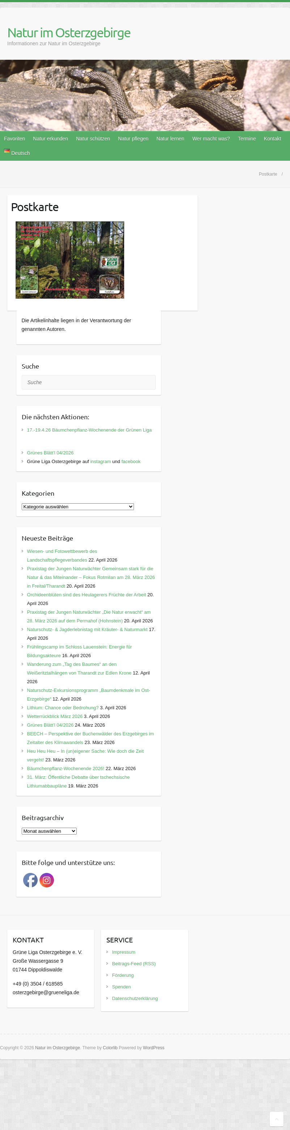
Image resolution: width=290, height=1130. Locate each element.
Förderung (123, 975)
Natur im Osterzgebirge (68, 32)
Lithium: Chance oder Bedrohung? (63, 707)
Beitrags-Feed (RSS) (134, 963)
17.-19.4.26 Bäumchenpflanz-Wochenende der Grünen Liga (89, 430)
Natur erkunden (50, 139)
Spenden (121, 987)
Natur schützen (93, 139)
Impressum (123, 952)
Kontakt (272, 139)
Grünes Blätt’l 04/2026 (50, 452)
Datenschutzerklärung (134, 998)
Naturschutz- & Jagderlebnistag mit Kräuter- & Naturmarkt (87, 629)
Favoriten (14, 139)
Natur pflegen (133, 139)
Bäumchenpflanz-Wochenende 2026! (66, 768)
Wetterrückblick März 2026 (55, 716)
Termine (247, 139)
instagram (100, 461)
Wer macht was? (211, 139)
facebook (130, 461)
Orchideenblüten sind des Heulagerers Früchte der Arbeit (86, 594)
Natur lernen (170, 139)
